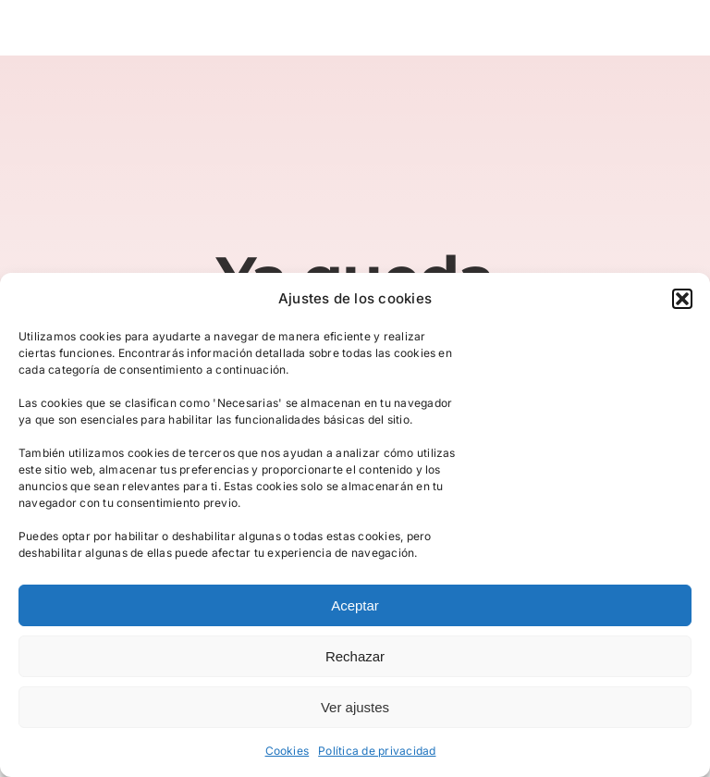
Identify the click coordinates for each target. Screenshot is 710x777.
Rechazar (355, 656)
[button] (682, 299)
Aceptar (355, 605)
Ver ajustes (355, 707)
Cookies (287, 751)
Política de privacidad (376, 751)
